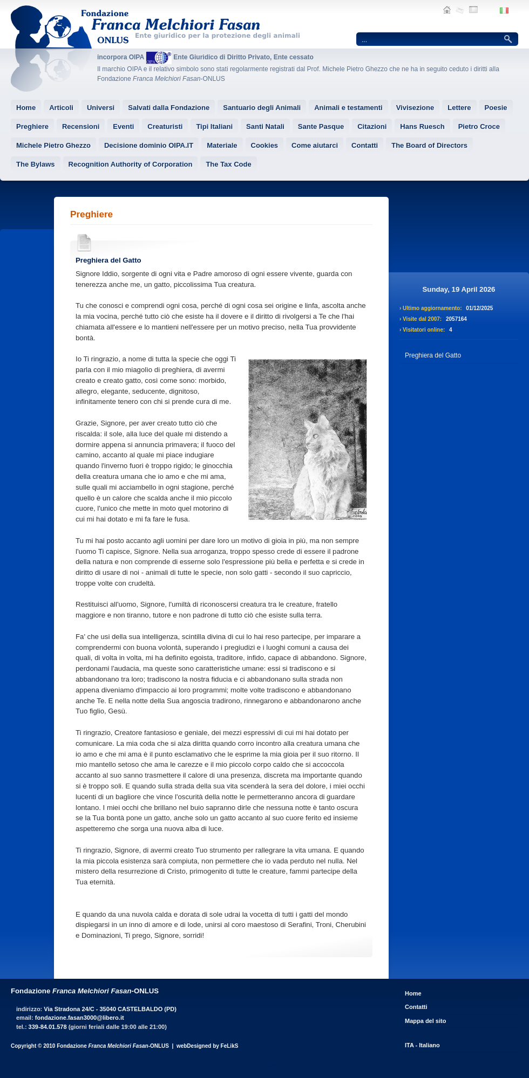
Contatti (416, 1007)
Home (413, 993)
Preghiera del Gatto (108, 260)
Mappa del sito (425, 1021)
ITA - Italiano (422, 1045)
